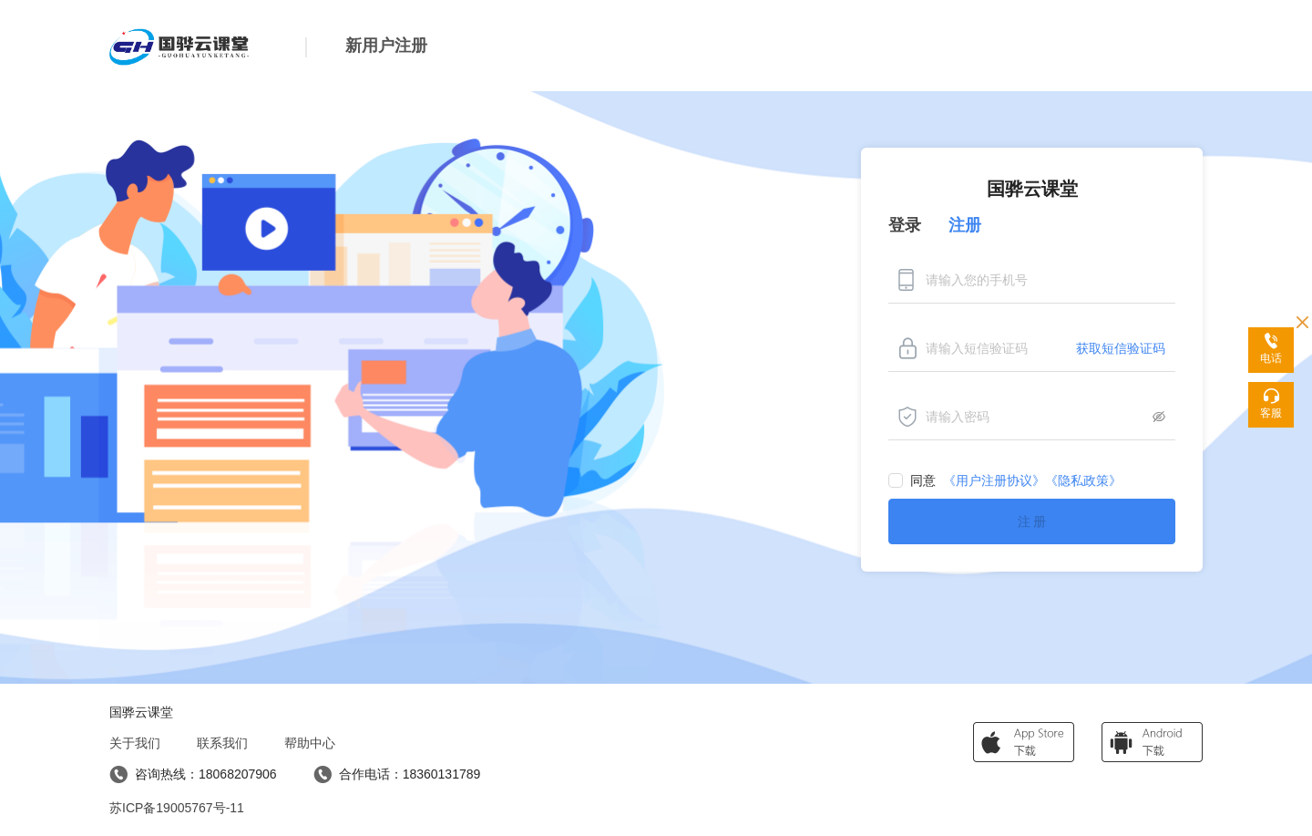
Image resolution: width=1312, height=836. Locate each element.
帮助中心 (309, 743)
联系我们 (222, 743)
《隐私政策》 (1083, 480)
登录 (904, 225)
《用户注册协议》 (994, 480)
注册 (964, 225)
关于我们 (134, 743)
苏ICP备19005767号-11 (176, 807)
